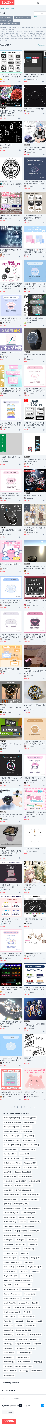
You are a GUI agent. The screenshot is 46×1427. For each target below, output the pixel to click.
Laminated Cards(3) (24, 1353)
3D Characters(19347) (31, 1145)
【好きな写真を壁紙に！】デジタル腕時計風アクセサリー (11, 852)
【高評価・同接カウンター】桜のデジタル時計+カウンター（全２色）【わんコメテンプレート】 (34, 390)
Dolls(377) (20, 1267)
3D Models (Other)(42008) (12, 1122)
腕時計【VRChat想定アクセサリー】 (34, 356)
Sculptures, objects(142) (23, 1285)
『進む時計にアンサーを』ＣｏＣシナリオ (34, 886)
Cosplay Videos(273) (10, 1276)
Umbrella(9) (23, 1339)
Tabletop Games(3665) (11, 1194)
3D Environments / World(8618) (13, 1163)
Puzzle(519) (24, 1258)
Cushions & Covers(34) (26, 1316)
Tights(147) (7, 1285)
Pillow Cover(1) (36, 1371)
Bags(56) (35, 1303)
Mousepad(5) (8, 1348)
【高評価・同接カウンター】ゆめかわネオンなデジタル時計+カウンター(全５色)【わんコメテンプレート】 (35, 183)
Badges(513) (35, 1258)
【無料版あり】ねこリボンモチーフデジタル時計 (11, 920)
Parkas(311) (24, 1271)
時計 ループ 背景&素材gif (34, 109)
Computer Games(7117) (23, 1172)
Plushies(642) (20, 1244)
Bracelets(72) (27, 1298)
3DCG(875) (27, 1235)
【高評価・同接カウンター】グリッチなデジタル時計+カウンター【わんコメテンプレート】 (11, 779)
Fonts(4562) (8, 1185)
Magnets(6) (37, 1344)
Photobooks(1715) (10, 1222)
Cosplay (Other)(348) (35, 1267)
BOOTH (2, 8)
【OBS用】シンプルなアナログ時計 (11, 353)
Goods (7, 8)
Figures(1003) (29, 1226)
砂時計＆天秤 (28, 1058)
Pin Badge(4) (20, 1348)
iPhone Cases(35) (9, 1316)
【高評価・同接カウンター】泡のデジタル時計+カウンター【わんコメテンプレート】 (34, 285)
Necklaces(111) (29, 1294)
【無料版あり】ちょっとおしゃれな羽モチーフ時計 (11, 886)
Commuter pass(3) (22, 1357)
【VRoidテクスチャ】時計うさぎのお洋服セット (34, 529)
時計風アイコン (5, 181)
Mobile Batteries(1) (10, 1371)
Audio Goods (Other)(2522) (13, 1208)
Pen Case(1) (24, 1371)
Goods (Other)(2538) (21, 1203)
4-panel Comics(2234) (11, 1213)
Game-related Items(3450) (30, 1194)
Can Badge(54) (19, 1307)
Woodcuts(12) (8, 1334)
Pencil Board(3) (9, 1362)
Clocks (12, 8)
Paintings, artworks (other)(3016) (30, 1199)
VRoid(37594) (27, 1127)
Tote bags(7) (8, 1344)
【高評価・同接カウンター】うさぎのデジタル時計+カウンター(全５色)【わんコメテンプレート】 (34, 779)
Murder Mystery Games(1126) (13, 1226)
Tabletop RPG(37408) (11, 1131)
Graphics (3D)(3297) (10, 1199)
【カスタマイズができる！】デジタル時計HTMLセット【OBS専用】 (11, 76)
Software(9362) (29, 1158)
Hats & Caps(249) (26, 1276)
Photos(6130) (8, 1181)
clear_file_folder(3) (24, 1362)
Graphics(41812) (29, 1122)
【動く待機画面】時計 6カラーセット (34, 920)
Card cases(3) (8, 1357)
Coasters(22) (30, 1325)
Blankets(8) (34, 1339)
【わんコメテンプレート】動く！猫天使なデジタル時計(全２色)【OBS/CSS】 (10, 602)
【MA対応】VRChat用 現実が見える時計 (35, 672)
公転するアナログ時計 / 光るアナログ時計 (10, 251)
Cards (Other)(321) (10, 1271)
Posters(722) (20, 1240)
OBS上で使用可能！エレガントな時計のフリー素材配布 (35, 217)
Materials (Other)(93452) (12, 1118)
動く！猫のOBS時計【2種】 (10, 669)
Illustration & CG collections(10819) (13, 1158)
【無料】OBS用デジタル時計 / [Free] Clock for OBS (34, 76)
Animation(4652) (35, 1181)
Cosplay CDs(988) (21, 1231)
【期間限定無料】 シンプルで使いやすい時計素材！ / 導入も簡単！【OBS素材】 (11, 1093)
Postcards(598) (29, 1249)
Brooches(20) (8, 1330)
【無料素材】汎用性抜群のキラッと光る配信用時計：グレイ (34, 319)
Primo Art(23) (8, 1325)
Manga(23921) (29, 1136)
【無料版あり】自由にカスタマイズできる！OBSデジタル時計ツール (35, 989)
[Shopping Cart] (38, 2)
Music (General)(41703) (11, 1127)
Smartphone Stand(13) (23, 1330)
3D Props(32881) (26, 1131)
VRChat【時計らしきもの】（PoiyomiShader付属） (11, 1023)
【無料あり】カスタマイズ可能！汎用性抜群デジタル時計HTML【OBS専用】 (34, 424)
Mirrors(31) (7, 1321)
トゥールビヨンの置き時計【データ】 (34, 706)
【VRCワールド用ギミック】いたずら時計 (11, 745)
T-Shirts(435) (28, 1262)
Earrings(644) (8, 1244)
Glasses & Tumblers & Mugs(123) (13, 1294)
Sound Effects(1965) (28, 1213)
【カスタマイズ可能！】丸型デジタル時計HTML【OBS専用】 (11, 285)
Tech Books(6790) (10, 1176)
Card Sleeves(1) (9, 1375)
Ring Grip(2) (38, 1362)
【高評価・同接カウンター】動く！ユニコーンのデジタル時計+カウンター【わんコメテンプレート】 (11, 955)
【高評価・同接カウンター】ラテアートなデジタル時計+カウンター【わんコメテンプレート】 (34, 743)
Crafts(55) (7, 1307)
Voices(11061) (24, 1154)
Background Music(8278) (12, 1167)
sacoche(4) (32, 1348)
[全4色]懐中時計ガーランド (33, 953)
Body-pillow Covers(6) (23, 1344)
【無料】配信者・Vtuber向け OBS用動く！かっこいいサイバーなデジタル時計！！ (11, 989)
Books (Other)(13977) (28, 1149)
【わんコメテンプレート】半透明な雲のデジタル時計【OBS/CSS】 (11, 1059)
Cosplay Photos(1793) (26, 1217)
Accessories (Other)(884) (12, 1235)
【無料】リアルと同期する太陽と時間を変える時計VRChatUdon (34, 568)
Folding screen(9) (9, 1339)
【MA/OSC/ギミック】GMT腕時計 (10, 709)
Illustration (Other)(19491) (12, 1145)
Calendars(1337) (34, 1222)
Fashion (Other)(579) (10, 1253)
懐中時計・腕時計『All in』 (33, 496)
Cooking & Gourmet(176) (23, 1280)
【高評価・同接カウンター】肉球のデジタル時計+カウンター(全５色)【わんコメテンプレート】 (11, 319)
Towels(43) (27, 1312)
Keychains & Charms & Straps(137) (31, 1289)
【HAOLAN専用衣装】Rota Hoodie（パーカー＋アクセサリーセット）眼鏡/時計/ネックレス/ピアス (34, 149)
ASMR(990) (7, 1231)
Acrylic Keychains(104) (11, 1298)
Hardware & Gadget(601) (12, 1249)
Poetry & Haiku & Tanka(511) (13, 1262)
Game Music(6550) (25, 1176)
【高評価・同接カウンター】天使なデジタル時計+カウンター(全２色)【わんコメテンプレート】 (11, 495)
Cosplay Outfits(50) (33, 1307)
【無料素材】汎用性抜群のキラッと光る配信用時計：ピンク (11, 390)
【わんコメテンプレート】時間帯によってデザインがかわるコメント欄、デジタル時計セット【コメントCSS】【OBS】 (11, 424)
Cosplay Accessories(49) (12, 1312)
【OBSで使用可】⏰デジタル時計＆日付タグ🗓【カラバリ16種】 (34, 251)
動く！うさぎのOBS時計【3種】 (10, 565)
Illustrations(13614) (10, 1154)
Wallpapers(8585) (30, 1163)
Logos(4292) (8, 1190)
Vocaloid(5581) (21, 1181)
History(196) (8, 1280)
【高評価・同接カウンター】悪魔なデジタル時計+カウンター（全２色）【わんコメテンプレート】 (34, 636)
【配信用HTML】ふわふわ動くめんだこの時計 (34, 1093)
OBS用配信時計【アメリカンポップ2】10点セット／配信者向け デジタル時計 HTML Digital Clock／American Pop (35, 813)
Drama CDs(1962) (9, 1217)
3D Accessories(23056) (11, 1140)
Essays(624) (33, 1244)
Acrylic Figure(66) (10, 1303)
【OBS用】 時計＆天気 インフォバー (10, 458)
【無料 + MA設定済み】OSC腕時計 (10, 531)
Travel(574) (24, 1253)
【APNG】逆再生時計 (31, 849)
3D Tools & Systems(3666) (24, 1190)
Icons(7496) (7, 1172)
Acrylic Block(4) (9, 1353)
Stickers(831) (8, 1240)
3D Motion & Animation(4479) (24, 1185)
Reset (35, 16)
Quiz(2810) (7, 1203)
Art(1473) (22, 1222)
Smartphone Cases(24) (34, 1321)
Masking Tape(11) (35, 1334)
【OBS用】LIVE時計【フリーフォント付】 (35, 602)
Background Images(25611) (13, 1136)
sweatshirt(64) (24, 1303)
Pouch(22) (19, 1325)
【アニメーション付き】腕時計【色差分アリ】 (34, 1025)
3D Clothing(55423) (29, 1118)
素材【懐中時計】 (6, 145)
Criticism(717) (32, 1240)
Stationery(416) (9, 1267)
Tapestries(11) (21, 1334)
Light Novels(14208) (10, 1149)
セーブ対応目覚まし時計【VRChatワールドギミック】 (35, 460)
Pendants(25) (19, 1321)
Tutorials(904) (34, 1231)
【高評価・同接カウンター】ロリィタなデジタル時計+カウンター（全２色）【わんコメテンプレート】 (11, 636)
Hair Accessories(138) (11, 1289)
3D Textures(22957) (28, 1140)
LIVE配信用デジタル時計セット (11, 216)
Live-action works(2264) (32, 1208)
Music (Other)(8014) (30, 1167)
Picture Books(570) (10, 1258)
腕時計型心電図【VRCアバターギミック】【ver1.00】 (11, 816)
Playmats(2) (8, 1366)
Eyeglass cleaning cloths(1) (24, 1366)
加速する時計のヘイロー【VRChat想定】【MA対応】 (11, 112)
